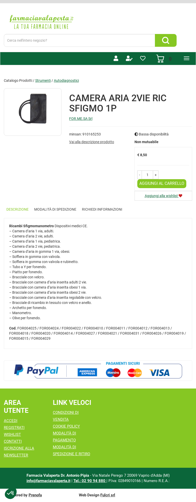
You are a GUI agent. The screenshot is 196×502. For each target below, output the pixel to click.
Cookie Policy (66, 426)
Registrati (14, 427)
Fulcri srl (107, 495)
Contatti (13, 441)
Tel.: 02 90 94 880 (90, 480)
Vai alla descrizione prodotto (91, 142)
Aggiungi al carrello (161, 183)
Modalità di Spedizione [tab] (55, 209)
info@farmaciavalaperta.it (48, 480)
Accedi (10, 420)
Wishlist (12, 434)
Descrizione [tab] (17, 209)
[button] (139, 174)
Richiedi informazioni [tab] (102, 209)
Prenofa (35, 495)
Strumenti (43, 80)
